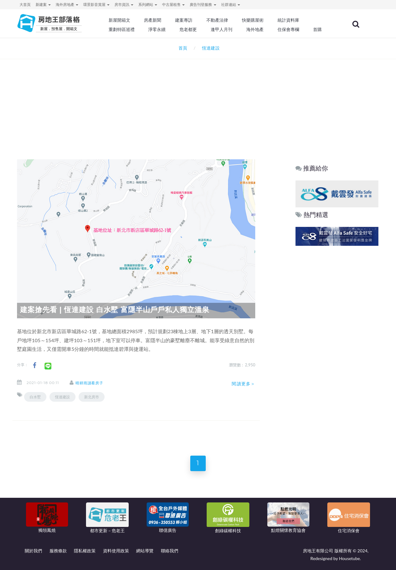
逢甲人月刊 (222, 29)
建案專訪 (184, 20)
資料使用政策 (116, 550)
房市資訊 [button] (123, 4)
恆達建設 (62, 397)
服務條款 (58, 550)
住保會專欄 (289, 29)
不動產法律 (218, 20)
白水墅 (35, 397)
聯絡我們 (169, 550)
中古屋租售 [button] (173, 4)
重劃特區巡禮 (123, 29)
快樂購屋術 (253, 20)
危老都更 (189, 29)
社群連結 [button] (230, 4)
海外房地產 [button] (67, 4)
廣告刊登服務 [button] (203, 4)
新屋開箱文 (120, 20)
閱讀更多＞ (243, 384)
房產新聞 (153, 20)
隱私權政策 (85, 550)
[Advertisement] (198, 101)
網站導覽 (144, 550)
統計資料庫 (289, 20)
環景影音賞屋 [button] (96, 4)
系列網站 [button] (147, 4)
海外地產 (255, 29)
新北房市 (91, 397)
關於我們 (33, 550)
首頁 (181, 48)
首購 (318, 29)
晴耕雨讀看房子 (89, 383)
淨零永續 (157, 29)
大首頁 (25, 4)
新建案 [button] (43, 4)
